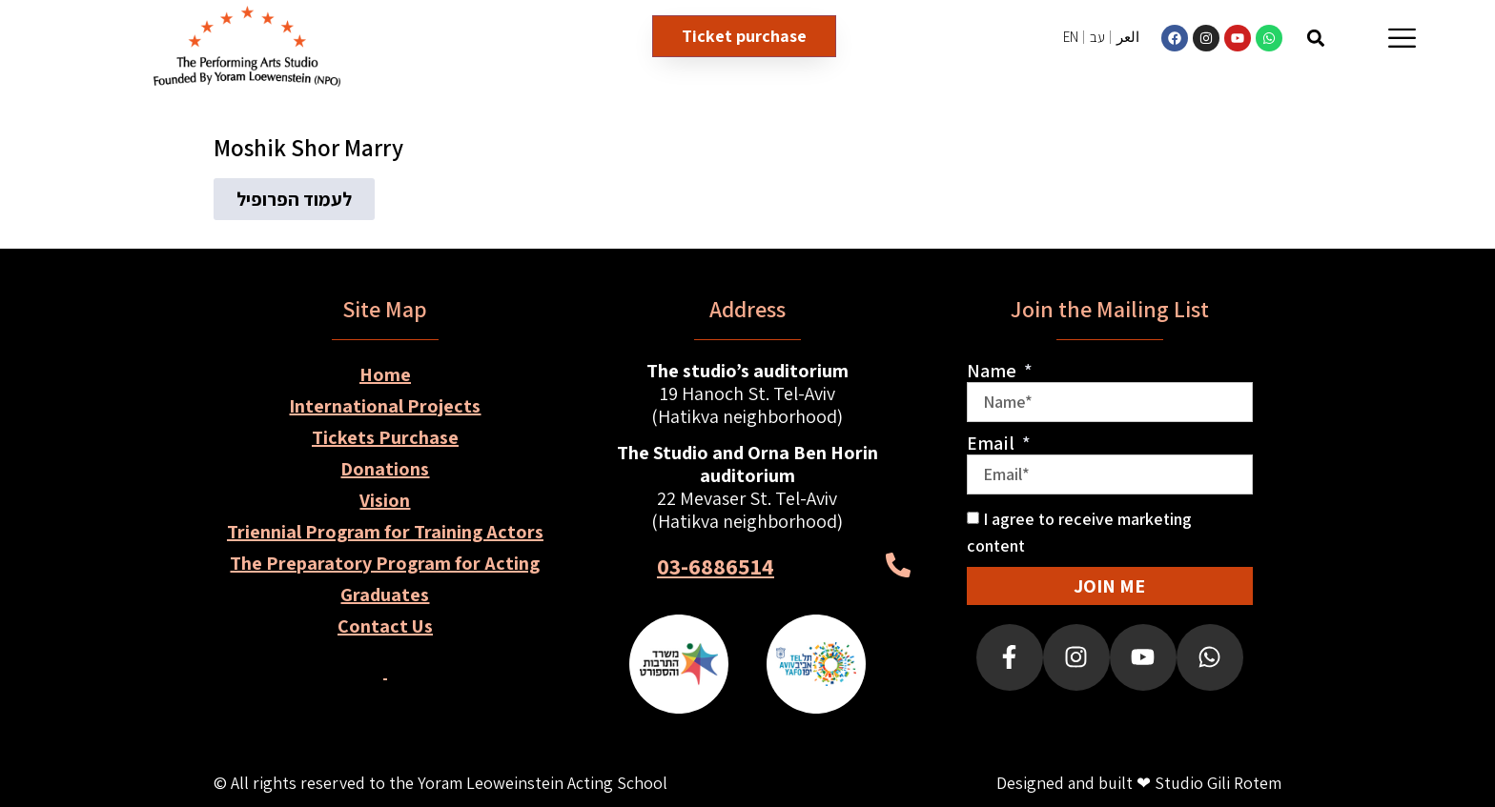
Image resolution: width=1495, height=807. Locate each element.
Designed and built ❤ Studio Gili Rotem (1138, 783)
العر (1127, 37)
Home (385, 374)
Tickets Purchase (385, 437)
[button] (1315, 37)
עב (1097, 37)
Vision (384, 500)
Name (993, 370)
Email (992, 443)
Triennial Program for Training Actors (385, 531)
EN (1070, 37)
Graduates (384, 594)
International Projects (385, 405)
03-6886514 (715, 566)
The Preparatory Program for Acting (385, 563)
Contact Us (385, 626)
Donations (384, 468)
